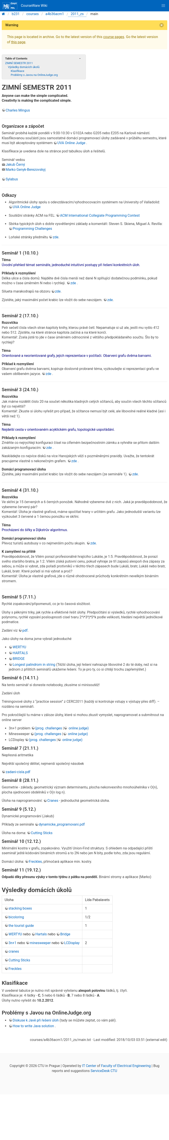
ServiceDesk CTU (104, 1071)
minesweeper (40, 943)
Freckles (35, 861)
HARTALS (20, 653)
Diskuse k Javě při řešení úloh (36, 1020)
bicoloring (16, 917)
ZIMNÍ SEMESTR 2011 (19, 63)
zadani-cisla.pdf (18, 772)
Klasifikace (17, 71)
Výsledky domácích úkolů (23, 67)
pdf (25, 630)
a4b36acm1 (55, 14)
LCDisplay (71, 943)
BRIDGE (19, 659)
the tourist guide (21, 926)
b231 (16, 14)
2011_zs (77, 14)
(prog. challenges (48, 728)
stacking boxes (20, 908)
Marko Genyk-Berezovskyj (26, 169)
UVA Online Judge (71, 143)
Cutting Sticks (42, 833)
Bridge (65, 934)
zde (55, 237)
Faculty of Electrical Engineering (126, 1066)
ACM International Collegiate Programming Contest (100, 215)
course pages (113, 37)
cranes (14, 951)
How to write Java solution (34, 1026)
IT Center (89, 1066)
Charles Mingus (18, 110)
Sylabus (12, 179)
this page (18, 42)
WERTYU (19, 647)
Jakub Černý (15, 164)
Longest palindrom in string (34, 664)
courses (32, 14)
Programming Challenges (32, 229)
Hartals (41, 934)
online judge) (78, 728)
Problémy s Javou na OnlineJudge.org (34, 75)
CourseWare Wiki (25, 5)
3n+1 (12, 943)
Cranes (52, 800)
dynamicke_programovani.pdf (62, 824)
